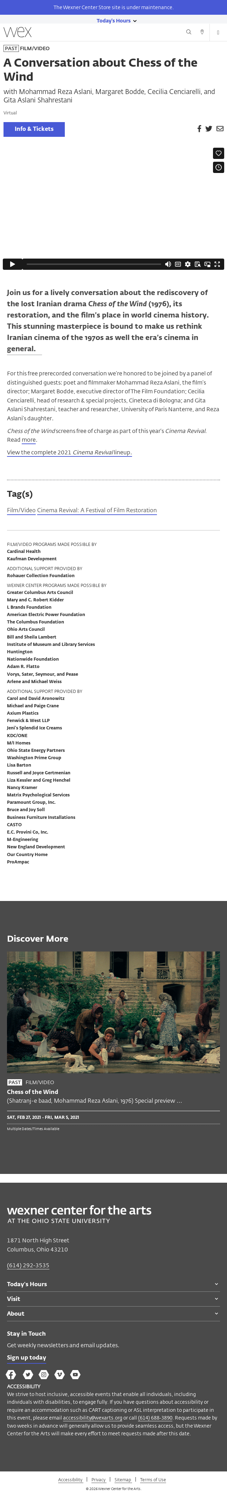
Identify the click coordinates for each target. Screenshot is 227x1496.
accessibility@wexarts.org (92, 1417)
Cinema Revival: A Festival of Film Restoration (97, 511)
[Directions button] (202, 33)
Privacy (98, 1479)
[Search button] (189, 33)
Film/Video (21, 511)
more (29, 439)
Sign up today (26, 1358)
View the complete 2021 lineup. (69, 452)
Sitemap (123, 1479)
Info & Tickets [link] (34, 129)
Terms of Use (153, 1479)
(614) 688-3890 (155, 1417)
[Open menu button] (218, 32)
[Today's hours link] (114, 20)
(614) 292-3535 (28, 1265)
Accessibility (70, 1479)
